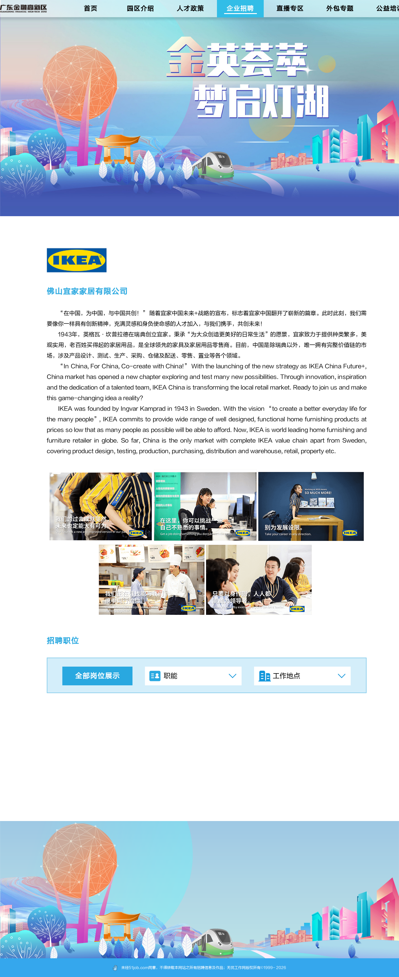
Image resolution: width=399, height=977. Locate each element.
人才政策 (190, 8)
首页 (91, 8)
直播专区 (290, 8)
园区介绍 (140, 8)
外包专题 (340, 8)
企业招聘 (240, 8)
